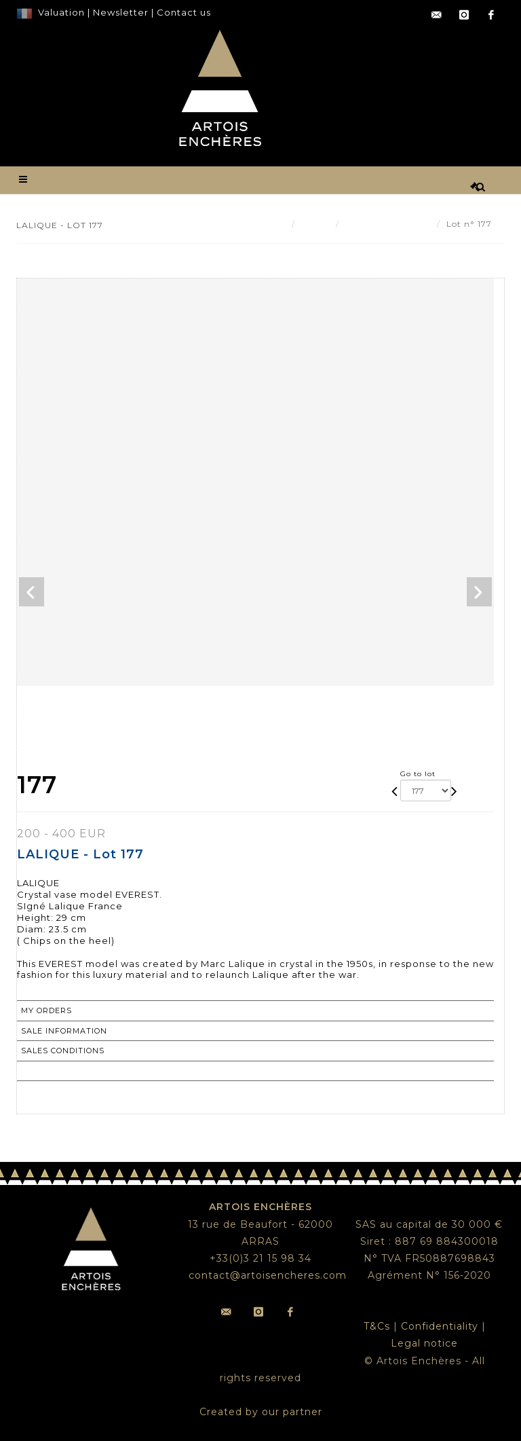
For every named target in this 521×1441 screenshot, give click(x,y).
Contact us (184, 12)
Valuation (61, 12)
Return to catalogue (74, 1071)
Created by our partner (260, 1412)
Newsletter (119, 12)
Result (315, 224)
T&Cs (377, 1326)
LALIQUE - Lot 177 (388, 224)
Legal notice (424, 1343)
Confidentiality (439, 1326)
